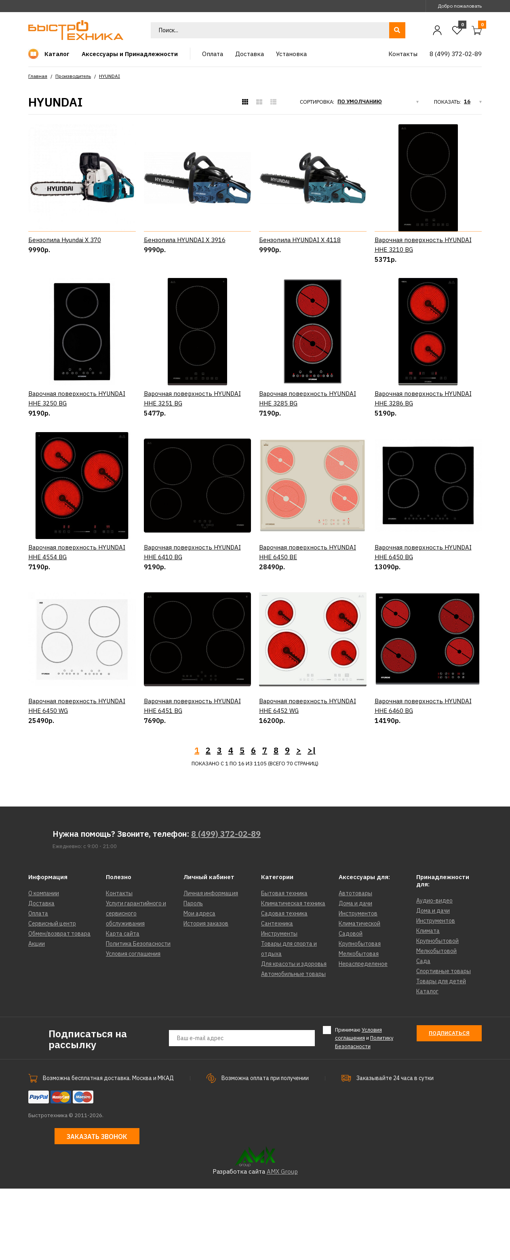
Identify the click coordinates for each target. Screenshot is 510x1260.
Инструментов (358, 984)
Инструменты (279, 1005)
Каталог (427, 1062)
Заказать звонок (97, 1208)
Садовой (350, 1005)
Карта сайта (122, 1005)
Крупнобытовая (360, 1015)
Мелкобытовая (359, 1025)
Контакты (119, 964)
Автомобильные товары (293, 1045)
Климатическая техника (293, 974)
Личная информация (210, 964)
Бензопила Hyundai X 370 (64, 240)
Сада (423, 1032)
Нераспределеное (363, 1035)
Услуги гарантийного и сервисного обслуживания (136, 985)
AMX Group (282, 1243)
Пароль (193, 974)
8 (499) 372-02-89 (226, 905)
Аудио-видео (434, 972)
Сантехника (277, 995)
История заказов (205, 995)
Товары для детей (441, 1052)
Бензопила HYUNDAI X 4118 (300, 240)
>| (312, 821)
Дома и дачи (355, 974)
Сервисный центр (52, 995)
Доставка (41, 974)
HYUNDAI (109, 76)
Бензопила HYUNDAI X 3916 (184, 240)
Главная (37, 76)
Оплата (38, 984)
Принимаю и (364, 1109)
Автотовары (355, 964)
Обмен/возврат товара (59, 1005)
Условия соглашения (133, 1025)
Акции (36, 1015)
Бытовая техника (284, 964)
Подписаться (449, 1104)
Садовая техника (284, 984)
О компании (43, 964)
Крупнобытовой (437, 1012)
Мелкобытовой (436, 1022)
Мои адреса (199, 984)
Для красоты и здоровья (294, 1035)
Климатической (359, 995)
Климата (428, 1002)
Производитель (73, 76)
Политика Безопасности (138, 1015)
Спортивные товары (443, 1042)
